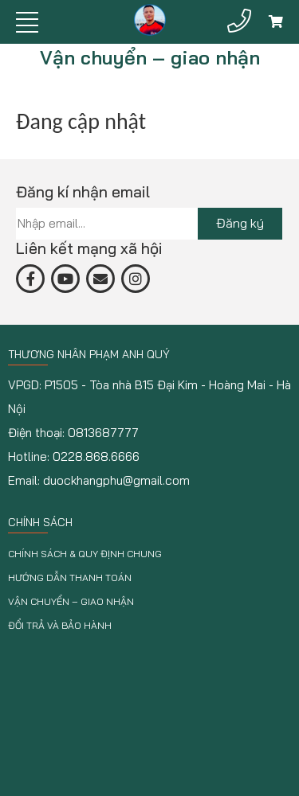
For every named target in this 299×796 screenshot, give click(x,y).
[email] (100, 278)
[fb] (30, 278)
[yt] (65, 278)
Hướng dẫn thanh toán (70, 577)
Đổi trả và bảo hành (60, 625)
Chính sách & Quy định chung (85, 554)
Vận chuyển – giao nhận (71, 601)
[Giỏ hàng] (276, 21)
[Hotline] (239, 21)
